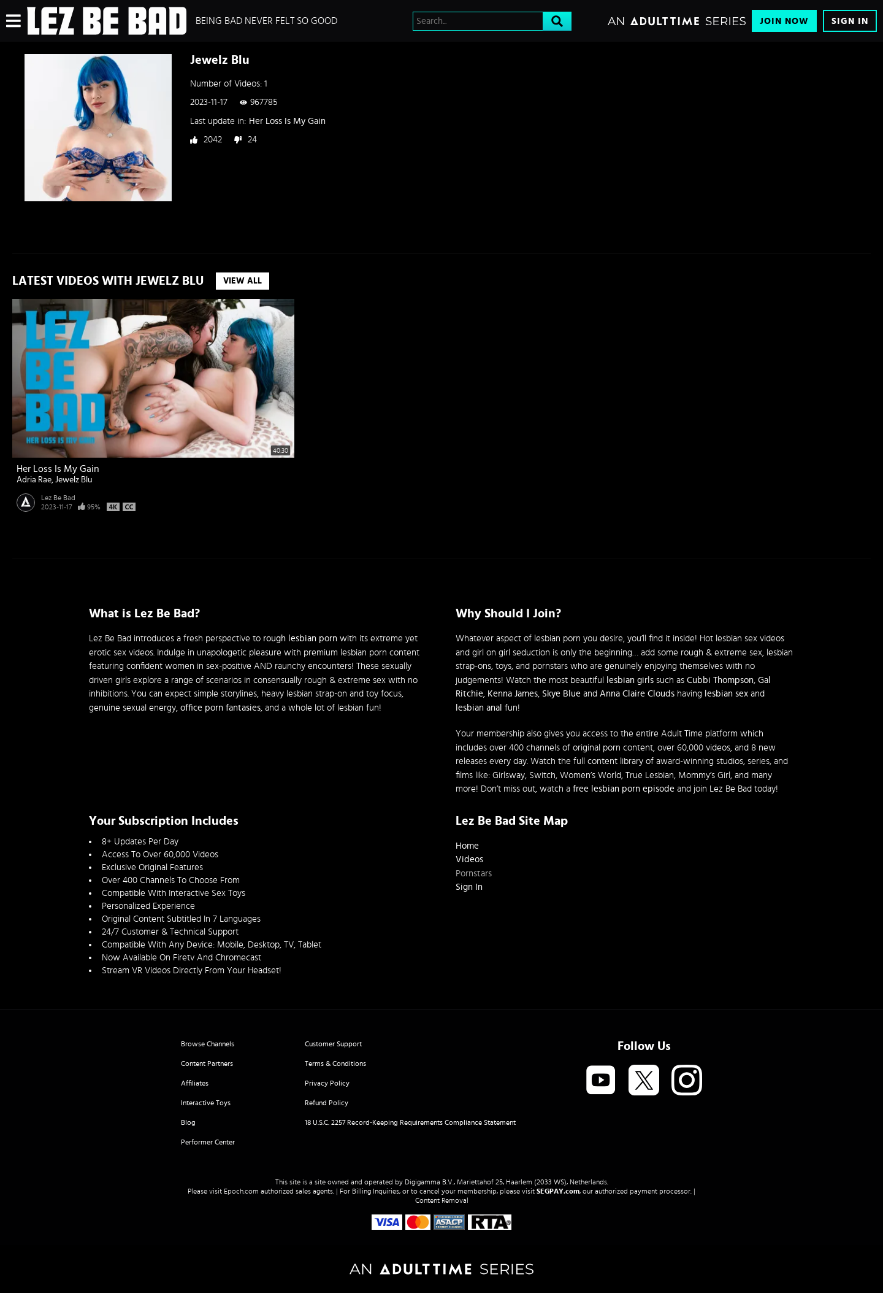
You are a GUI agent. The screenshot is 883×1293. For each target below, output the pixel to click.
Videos (469, 859)
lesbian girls (630, 680)
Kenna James (512, 693)
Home (467, 846)
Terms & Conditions (335, 1063)
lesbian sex (726, 693)
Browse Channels (207, 1044)
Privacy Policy (327, 1083)
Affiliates (194, 1083)
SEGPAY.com (558, 1191)
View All (242, 281)
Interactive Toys (206, 1102)
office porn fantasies (220, 707)
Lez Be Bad (58, 497)
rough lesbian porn (300, 638)
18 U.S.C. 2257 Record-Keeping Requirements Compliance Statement (410, 1122)
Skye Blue (561, 693)
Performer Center (208, 1142)
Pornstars (474, 873)
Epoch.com (241, 1191)
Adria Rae (34, 480)
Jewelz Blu (74, 480)
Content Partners (207, 1063)
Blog (188, 1122)
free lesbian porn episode (624, 788)
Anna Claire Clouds (637, 693)
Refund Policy (326, 1102)
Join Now (784, 21)
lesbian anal (479, 707)
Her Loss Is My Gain (287, 121)
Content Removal (441, 1200)
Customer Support (333, 1044)
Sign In (849, 21)
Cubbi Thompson (720, 680)
